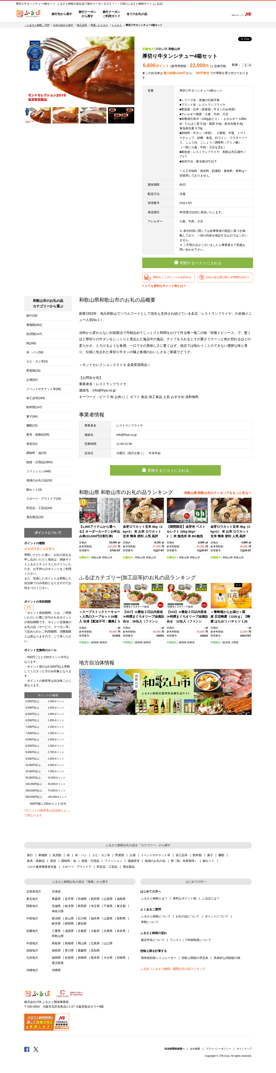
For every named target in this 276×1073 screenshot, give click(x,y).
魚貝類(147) (34, 334)
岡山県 (82, 943)
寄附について (150, 922)
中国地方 (32, 943)
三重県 (56, 931)
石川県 (82, 918)
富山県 (69, 918)
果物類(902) (34, 325)
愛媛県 (82, 950)
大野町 (235, 642)
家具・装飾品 (36, 860)
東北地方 (32, 898)
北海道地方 (33, 891)
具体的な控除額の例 (227, 958)
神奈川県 (58, 911)
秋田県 (95, 898)
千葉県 (108, 906)
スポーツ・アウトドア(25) (43, 498)
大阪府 (95, 931)
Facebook (26, 1049)
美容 (53, 860)
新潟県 (56, 918)
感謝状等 (133, 860)
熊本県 (95, 957)
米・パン (81, 855)
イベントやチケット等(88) (43, 389)
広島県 (95, 943)
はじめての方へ (163, 14)
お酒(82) (32, 379)
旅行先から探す (62, 14)
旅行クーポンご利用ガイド (111, 14)
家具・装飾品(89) (37, 434)
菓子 (210, 855)
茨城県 (56, 906)
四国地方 (32, 950)
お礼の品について (187, 916)
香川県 (69, 950)
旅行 (30, 855)
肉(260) (31, 343)
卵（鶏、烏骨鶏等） (184, 860)
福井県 (95, 918)
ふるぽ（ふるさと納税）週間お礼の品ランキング (172, 968)
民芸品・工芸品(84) (39, 508)
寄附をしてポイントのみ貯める (172, 277)
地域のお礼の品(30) (39, 480)
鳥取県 (56, 943)
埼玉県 (95, 906)
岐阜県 (226, 642)
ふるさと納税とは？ (154, 898)
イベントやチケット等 (155, 855)
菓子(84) (32, 416)
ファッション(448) (38, 471)
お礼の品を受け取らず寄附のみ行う (227, 277)
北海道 (56, 891)
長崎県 (82, 957)
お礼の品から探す (63, 25)
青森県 (56, 898)
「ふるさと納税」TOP (37, 25)
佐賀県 (69, 957)
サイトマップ (244, 1048)
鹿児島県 (58, 963)
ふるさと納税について (155, 916)
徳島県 (56, 950)
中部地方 (84, 642)
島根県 (69, 943)
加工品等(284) (35, 398)
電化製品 (129, 866)
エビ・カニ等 (101, 855)
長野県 (121, 918)
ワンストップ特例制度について (190, 940)
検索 (223, 14)
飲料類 (197, 855)
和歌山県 (161, 49)
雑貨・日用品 (90, 860)
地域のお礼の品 (155, 860)
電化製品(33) (34, 517)
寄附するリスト (212, 14)
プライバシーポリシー (218, 1048)
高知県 (95, 950)
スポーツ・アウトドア (76, 866)
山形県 (108, 898)
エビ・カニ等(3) (37, 361)
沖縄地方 (32, 970)
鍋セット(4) (34, 489)
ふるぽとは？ (211, 898)
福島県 (121, 898)
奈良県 (121, 931)
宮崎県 (121, 957)
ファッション (113, 860)
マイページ (198, 14)
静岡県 (95, 642)
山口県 (108, 943)
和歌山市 (174, 49)
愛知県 (82, 923)
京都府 (82, 931)
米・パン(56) (34, 352)
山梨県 (108, 918)
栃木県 (69, 906)
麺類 (221, 855)
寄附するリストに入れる (200, 263)
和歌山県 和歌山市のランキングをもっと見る (216, 493)
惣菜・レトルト (99, 25)
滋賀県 (69, 931)
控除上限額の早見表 (195, 958)
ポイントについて (216, 916)
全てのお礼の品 (137, 14)
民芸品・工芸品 (107, 866)
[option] (79, 70)
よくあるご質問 (182, 14)
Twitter (36, 1049)
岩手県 (69, 898)
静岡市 (103, 642)
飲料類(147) (34, 407)
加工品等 (82, 25)
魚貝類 (56, 855)
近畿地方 (148, 49)
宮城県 (82, 898)
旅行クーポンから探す (87, 14)
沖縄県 (56, 970)
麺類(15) (32, 425)
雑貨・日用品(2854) (39, 462)
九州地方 (32, 957)
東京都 (121, 906)
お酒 (132, 855)
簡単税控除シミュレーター (158, 958)
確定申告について (153, 940)
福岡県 (56, 957)
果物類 (42, 855)
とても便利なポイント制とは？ (165, 285)
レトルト (117, 25)
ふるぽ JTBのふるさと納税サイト (28, 14)
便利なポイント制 (184, 898)
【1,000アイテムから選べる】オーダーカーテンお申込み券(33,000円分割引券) (99, 531)
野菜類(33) (33, 370)
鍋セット (208, 860)
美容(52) (32, 443)
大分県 (108, 957)
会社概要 (195, 1048)
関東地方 (32, 906)
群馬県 (82, 906)
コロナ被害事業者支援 (41, 866)
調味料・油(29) (36, 453)
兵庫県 (108, 931)
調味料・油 (68, 860)
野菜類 (119, 855)
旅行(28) (32, 315)
